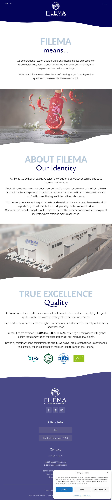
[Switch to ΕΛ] (10, 3)
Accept (64, 489)
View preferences (100, 489)
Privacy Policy (86, 496)
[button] (108, 473)
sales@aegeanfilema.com (54, 461)
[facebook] (47, 410)
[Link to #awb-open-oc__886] (104, 4)
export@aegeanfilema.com (53, 465)
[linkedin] (60, 410)
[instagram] (54, 410)
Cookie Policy (77, 496)
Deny (82, 489)
